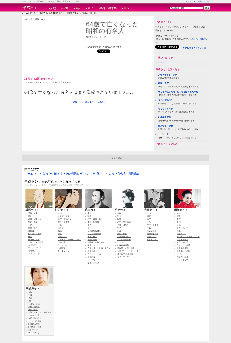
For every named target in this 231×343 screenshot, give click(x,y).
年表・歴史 (33, 222)
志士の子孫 (92, 239)
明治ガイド (128, 208)
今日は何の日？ (165, 100)
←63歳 (73, 102)
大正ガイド (157, 208)
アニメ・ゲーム (34, 248)
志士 (89, 213)
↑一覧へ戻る (87, 102)
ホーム (25, 13)
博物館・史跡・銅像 (96, 242)
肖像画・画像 (34, 239)
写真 (65, 8)
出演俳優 (32, 245)
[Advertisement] (53, 45)
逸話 (30, 237)
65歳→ (101, 102)
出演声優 (32, 251)
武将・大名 (33, 213)
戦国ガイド (39, 208)
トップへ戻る (115, 158)
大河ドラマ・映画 (35, 242)
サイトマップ (189, 1)
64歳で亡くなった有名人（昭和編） (82, 13)
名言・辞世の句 (34, 219)
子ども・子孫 (34, 304)
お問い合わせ (203, 1)
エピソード (163, 134)
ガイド (31, 8)
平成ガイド (39, 287)
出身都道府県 (164, 117)
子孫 (30, 225)
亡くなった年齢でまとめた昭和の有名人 (47, 13)
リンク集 (91, 260)
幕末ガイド (98, 208)
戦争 (119, 216)
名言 (78, 8)
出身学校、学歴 (165, 126)
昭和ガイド (187, 208)
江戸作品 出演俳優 (125, 254)
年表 (126, 8)
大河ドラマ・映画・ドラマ (69, 239)
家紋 (30, 216)
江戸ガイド (68, 208)
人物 (53, 8)
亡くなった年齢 (165, 109)
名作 (90, 8)
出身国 (31, 231)
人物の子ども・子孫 (167, 75)
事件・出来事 (108, 8)
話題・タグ (163, 83)
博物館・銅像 (182, 257)
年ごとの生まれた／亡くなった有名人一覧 (178, 92)
